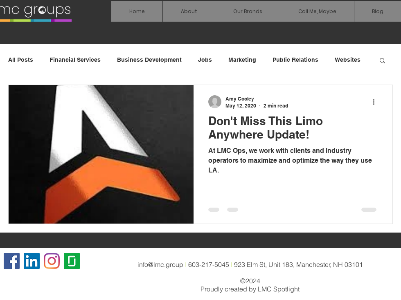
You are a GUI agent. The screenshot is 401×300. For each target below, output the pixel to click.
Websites (347, 59)
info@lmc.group (160, 264)
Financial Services (75, 59)
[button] (247, 11)
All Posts (20, 59)
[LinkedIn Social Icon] (32, 261)
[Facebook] (12, 261)
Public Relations (295, 59)
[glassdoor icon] (72, 261)
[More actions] (376, 102)
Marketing (242, 59)
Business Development (149, 59)
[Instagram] (52, 261)
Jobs (205, 59)
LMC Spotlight (278, 289)
